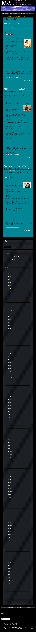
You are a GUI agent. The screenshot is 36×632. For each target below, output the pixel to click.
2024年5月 (9, 325)
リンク (32, 13)
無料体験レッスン (7, 13)
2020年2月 (9, 479)
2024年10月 (10, 310)
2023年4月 (9, 365)
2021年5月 (9, 436)
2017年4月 (9, 580)
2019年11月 (9, 488)
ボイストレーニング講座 (12, 259)
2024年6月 (9, 322)
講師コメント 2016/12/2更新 (15, 166)
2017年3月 (9, 583)
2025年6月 (9, 285)
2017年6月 (9, 574)
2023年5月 (9, 362)
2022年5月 (9, 399)
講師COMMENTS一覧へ (28, 80)
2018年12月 (10, 519)
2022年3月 (9, 405)
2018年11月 (9, 522)
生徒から (16, 13)
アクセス (19, 13)
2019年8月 (9, 497)
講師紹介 (14, 13)
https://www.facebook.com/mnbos (12, 77)
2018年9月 (9, 528)
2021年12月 (10, 414)
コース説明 (11, 13)
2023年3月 (9, 368)
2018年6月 (9, 537)
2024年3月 (9, 331)
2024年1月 (9, 337)
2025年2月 (9, 297)
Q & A (21, 13)
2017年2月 (9, 586)
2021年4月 (9, 439)
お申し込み (27, 13)
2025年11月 (10, 270)
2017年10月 (10, 562)
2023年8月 (9, 353)
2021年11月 (9, 417)
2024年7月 (9, 319)
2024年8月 (9, 316)
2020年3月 (9, 476)
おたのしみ (24, 13)
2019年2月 (9, 516)
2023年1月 (9, 374)
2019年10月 (10, 491)
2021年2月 (9, 445)
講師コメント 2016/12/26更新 (15, 23)
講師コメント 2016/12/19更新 (15, 89)
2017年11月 (9, 559)
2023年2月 (9, 371)
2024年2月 (9, 334)
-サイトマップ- (32, 628)
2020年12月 (10, 451)
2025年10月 (10, 273)
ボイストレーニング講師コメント (12, 27)
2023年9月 (9, 350)
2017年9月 (9, 565)
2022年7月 (9, 393)
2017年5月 (9, 577)
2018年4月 (9, 543)
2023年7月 (9, 356)
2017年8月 (9, 568)
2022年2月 (9, 408)
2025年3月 (9, 294)
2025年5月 (9, 288)
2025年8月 (9, 279)
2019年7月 (9, 500)
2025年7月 (9, 282)
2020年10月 (10, 454)
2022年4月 (9, 402)
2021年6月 (9, 433)
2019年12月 (10, 485)
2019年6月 (9, 503)
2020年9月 (10, 457)
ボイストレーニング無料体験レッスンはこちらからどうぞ (18, 16)
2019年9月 (9, 494)
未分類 (9, 262)
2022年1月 (9, 411)
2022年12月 (10, 377)
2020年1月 (9, 482)
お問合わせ (30, 13)
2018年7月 (9, 534)
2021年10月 (10, 420)
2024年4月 (9, 328)
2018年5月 (9, 540)
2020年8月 (10, 460)
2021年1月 (9, 448)
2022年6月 (9, 396)
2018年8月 (9, 531)
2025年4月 (9, 291)
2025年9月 (9, 276)
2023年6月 (9, 359)
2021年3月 (9, 442)
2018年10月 (10, 525)
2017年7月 (9, 571)
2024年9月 (9, 313)
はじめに (3, 13)
